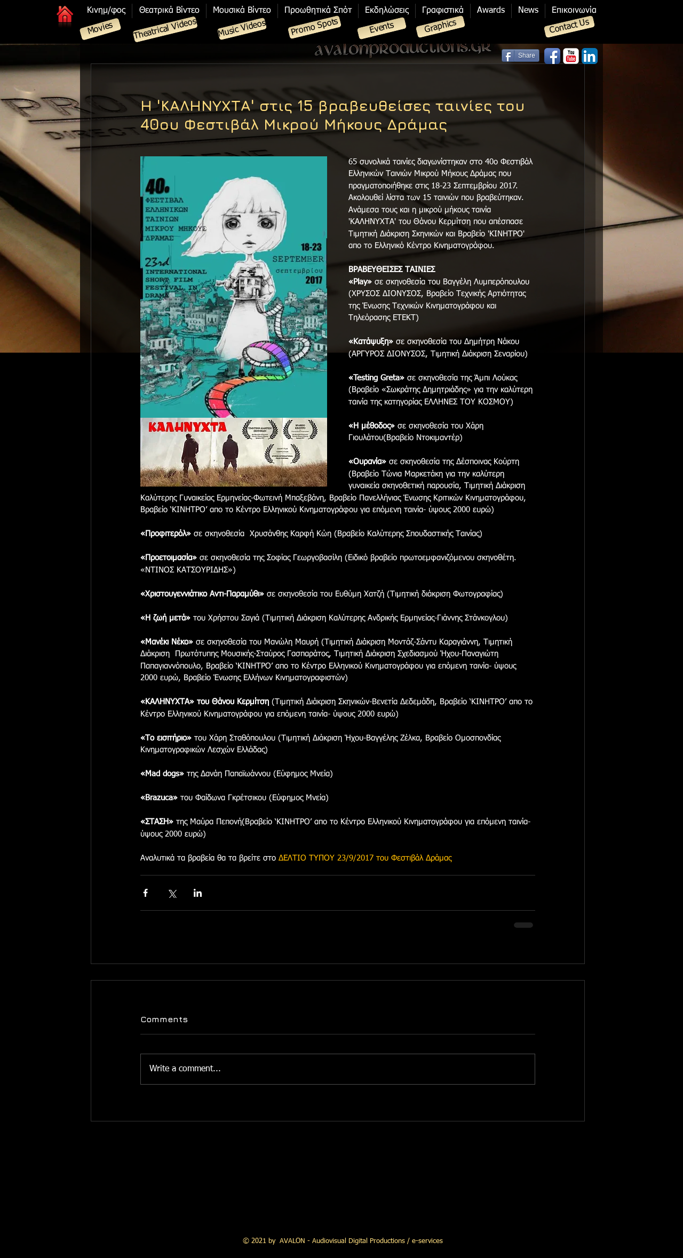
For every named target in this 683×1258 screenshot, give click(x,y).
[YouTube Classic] (571, 56)
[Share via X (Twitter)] (171, 893)
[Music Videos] (242, 29)
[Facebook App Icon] (552, 56)
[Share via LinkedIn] (198, 893)
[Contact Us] (569, 26)
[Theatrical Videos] (165, 29)
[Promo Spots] (315, 27)
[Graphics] (441, 26)
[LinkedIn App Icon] (590, 56)
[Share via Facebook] (145, 893)
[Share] (520, 55)
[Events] (382, 28)
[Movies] (100, 29)
